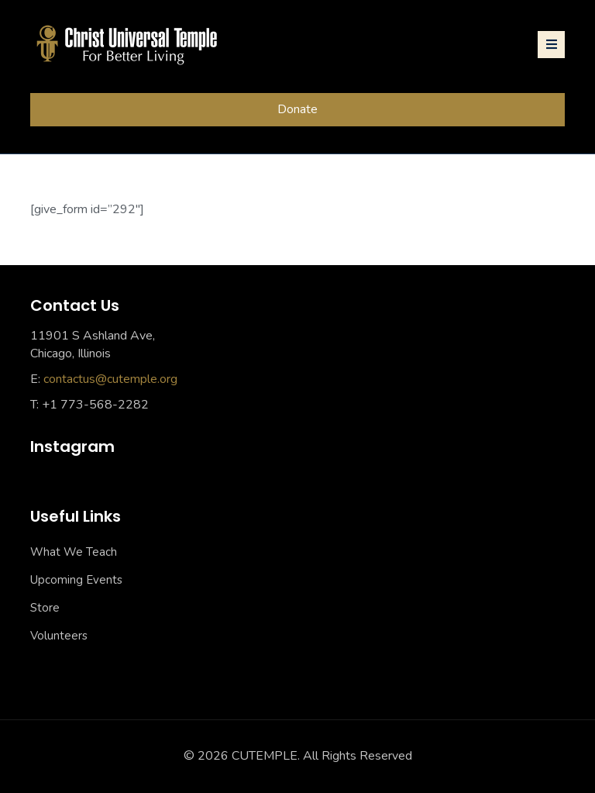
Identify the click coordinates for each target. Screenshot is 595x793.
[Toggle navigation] (551, 44)
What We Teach (73, 552)
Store (45, 607)
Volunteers (59, 635)
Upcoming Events (76, 580)
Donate (297, 109)
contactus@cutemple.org (110, 379)
